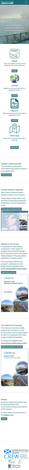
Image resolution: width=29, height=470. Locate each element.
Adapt (14, 71)
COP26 (14, 95)
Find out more (6, 174)
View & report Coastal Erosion (11, 209)
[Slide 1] (12, 42)
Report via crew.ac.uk (8, 272)
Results (19, 347)
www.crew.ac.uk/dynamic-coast (13, 268)
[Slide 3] (17, 42)
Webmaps (14, 147)
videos (6, 415)
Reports (14, 120)
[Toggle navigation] (26, 2)
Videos (4, 418)
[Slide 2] (14, 42)
